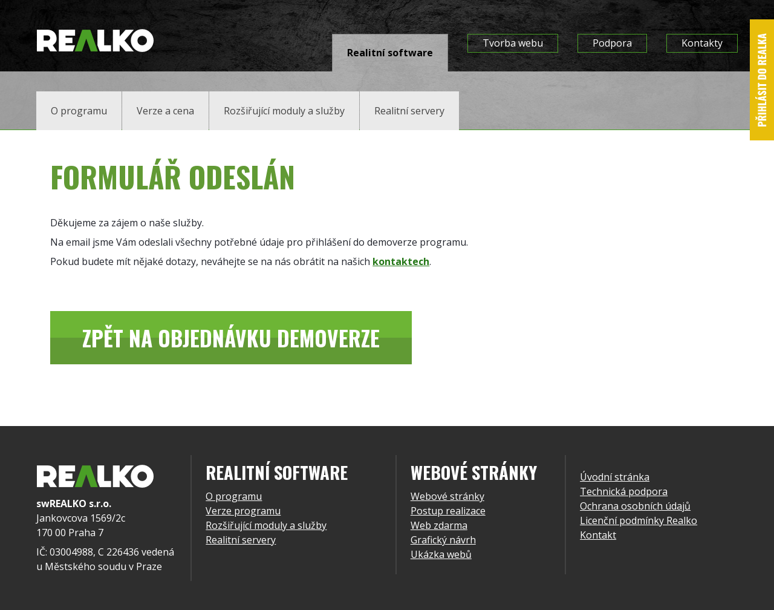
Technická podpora (624, 491)
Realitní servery (241, 539)
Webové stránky (447, 496)
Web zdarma (439, 525)
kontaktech (400, 261)
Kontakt (598, 535)
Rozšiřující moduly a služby (266, 525)
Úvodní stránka (614, 477)
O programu (234, 496)
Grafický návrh (443, 539)
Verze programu (243, 510)
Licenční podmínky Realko (638, 520)
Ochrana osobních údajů (635, 506)
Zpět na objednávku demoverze (231, 337)
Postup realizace (448, 510)
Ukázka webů (441, 554)
